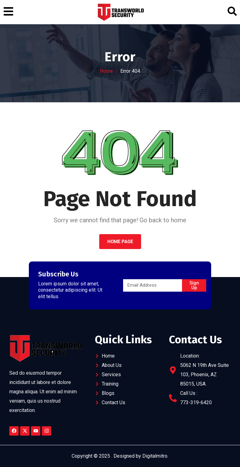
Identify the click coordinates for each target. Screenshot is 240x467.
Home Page (120, 241)
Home (106, 71)
